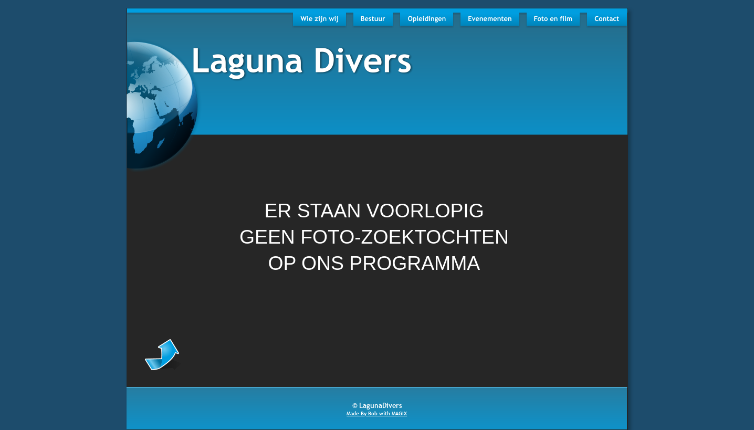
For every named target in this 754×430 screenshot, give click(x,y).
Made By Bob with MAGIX (377, 413)
